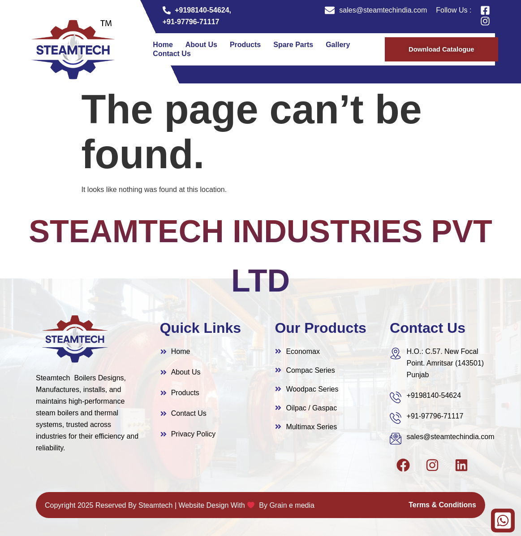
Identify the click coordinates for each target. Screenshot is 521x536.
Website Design (204, 505)
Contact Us (171, 53)
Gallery (338, 44)
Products (245, 44)
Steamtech (155, 505)
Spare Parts (293, 44)
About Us (201, 44)
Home (162, 44)
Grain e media (291, 505)
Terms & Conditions (442, 505)
